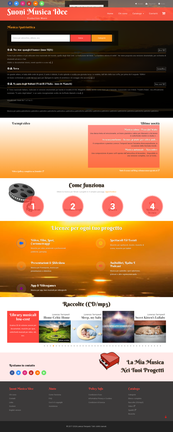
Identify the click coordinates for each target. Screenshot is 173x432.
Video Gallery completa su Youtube (28, 171)
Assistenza (53, 406)
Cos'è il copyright (56, 402)
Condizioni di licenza (97, 402)
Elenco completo (135, 398)
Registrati (151, 4)
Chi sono (122, 13)
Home (110, 13)
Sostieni (12, 406)
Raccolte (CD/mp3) (135, 402)
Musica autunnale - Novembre (141, 149)
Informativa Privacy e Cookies (100, 398)
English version (15, 410)
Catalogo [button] (138, 13)
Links (11, 402)
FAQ (50, 398)
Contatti (153, 13)
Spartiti (132, 410)
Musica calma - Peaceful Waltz (140, 129)
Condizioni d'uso (95, 395)
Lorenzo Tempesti (84, 426)
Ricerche (131, 414)
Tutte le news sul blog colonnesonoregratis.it (139, 170)
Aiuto (161, 4)
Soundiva (161, 69)
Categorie (132, 395)
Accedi (139, 4)
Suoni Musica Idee (37, 13)
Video (131, 406)
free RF (162, 50)
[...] (51, 62)
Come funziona (55, 395)
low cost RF (160, 84)
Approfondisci (110, 192)
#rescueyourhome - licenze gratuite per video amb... (129, 139)
